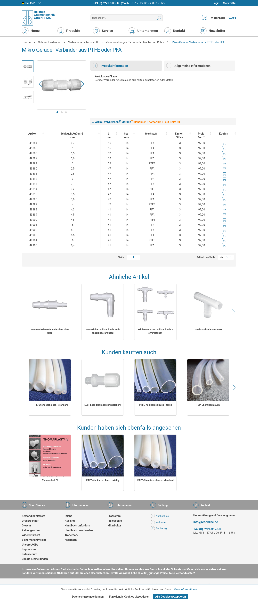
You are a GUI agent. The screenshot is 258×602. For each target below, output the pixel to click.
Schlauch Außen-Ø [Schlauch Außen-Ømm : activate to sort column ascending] (72, 135)
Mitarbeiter (114, 525)
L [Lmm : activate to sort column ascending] (108, 135)
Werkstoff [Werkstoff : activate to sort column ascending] (151, 133)
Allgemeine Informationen (188, 65)
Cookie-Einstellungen (35, 559)
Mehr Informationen (186, 589)
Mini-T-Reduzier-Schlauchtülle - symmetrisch (155, 331)
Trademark (71, 535)
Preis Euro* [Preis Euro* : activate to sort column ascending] (201, 135)
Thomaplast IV (50, 480)
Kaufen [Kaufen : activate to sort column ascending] (223, 133)
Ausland (70, 520)
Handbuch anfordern (77, 525)
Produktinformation (110, 65)
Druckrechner (30, 520)
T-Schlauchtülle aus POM (208, 329)
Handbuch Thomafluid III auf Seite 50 (155, 122)
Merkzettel (229, 3)
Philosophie (115, 520)
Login (216, 3)
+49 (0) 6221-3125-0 (106, 3)
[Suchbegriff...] (127, 17)
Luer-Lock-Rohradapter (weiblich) (102, 404)
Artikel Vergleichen (105, 122)
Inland (68, 516)
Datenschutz (29, 554)
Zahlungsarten (31, 530)
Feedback (71, 539)
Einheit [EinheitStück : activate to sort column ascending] (179, 135)
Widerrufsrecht (31, 535)
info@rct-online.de (205, 522)
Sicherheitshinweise (34, 539)
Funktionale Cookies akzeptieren (129, 596)
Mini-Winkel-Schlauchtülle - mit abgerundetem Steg (103, 331)
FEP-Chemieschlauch (208, 404)
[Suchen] (159, 17)
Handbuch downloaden (79, 530)
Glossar (26, 525)
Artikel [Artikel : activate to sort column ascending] (32, 133)
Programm (114, 516)
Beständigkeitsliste (33, 516)
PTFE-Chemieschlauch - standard (50, 404)
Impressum (29, 549)
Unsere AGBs (30, 544)
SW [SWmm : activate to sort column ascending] (126, 135)
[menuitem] (217, 3)
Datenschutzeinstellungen (88, 596)
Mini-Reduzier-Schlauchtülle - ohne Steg (50, 331)
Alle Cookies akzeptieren (170, 596)
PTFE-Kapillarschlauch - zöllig (155, 404)
